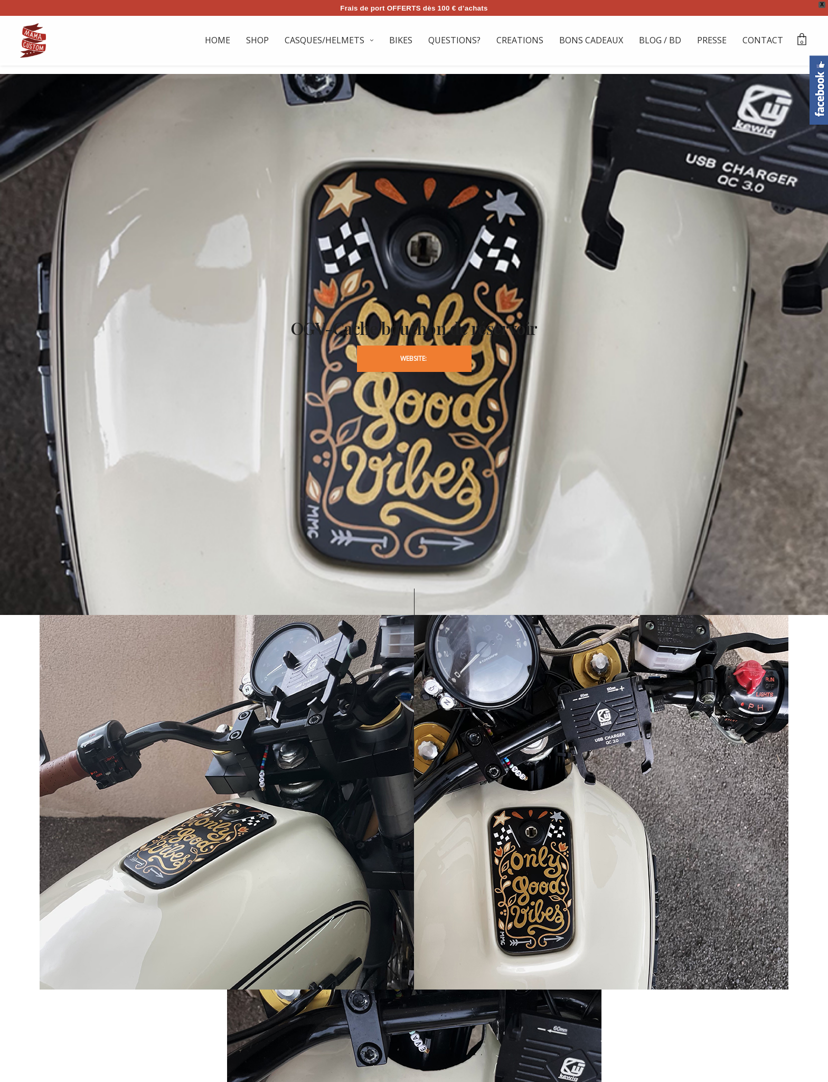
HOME (217, 40)
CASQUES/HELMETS (324, 40)
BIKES (400, 40)
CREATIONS (519, 40)
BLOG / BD (660, 40)
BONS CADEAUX (591, 40)
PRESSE (712, 40)
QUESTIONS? (454, 40)
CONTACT (762, 40)
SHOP (257, 40)
